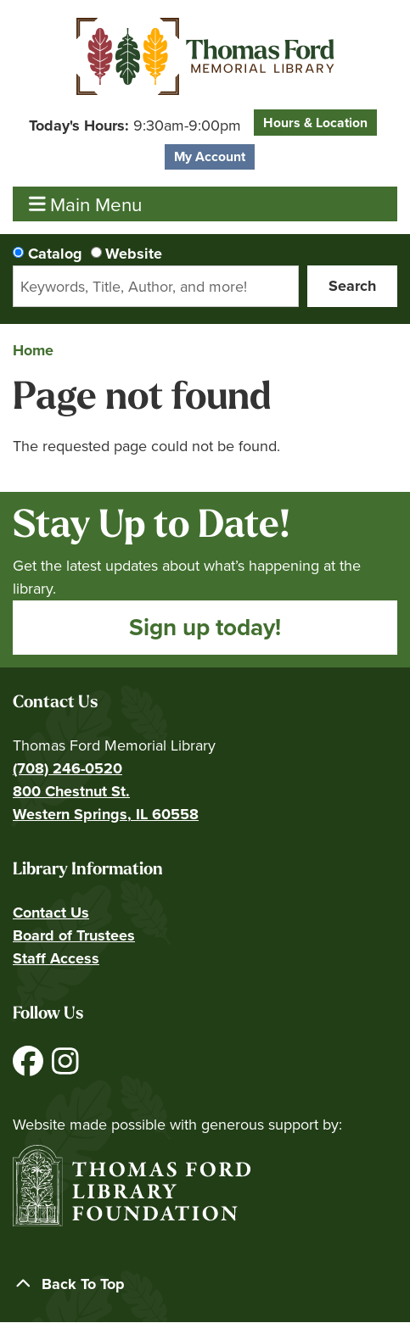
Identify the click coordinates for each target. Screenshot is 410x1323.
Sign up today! (205, 627)
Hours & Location (315, 122)
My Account (209, 156)
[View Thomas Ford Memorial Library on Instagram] (65, 1068)
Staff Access (56, 958)
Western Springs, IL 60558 (106, 814)
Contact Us (51, 913)
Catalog (55, 254)
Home (33, 350)
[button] (135, 125)
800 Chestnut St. (71, 791)
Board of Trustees (74, 935)
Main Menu (86, 204)
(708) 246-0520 (67, 768)
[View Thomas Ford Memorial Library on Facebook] (30, 1068)
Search (352, 286)
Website (133, 254)
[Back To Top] (205, 1284)
